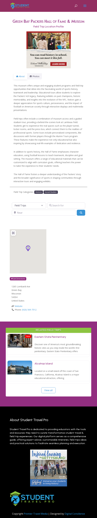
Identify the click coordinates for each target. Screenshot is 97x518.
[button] (28, 248)
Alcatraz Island (44, 363)
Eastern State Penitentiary (50, 336)
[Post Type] (29, 205)
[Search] (81, 213)
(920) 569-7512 (29, 309)
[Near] (44, 213)
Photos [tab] (36, 76)
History (39, 192)
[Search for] (66, 205)
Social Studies (51, 192)
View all (48, 390)
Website (18, 306)
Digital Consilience (75, 513)
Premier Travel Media (36, 513)
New (28, 336)
